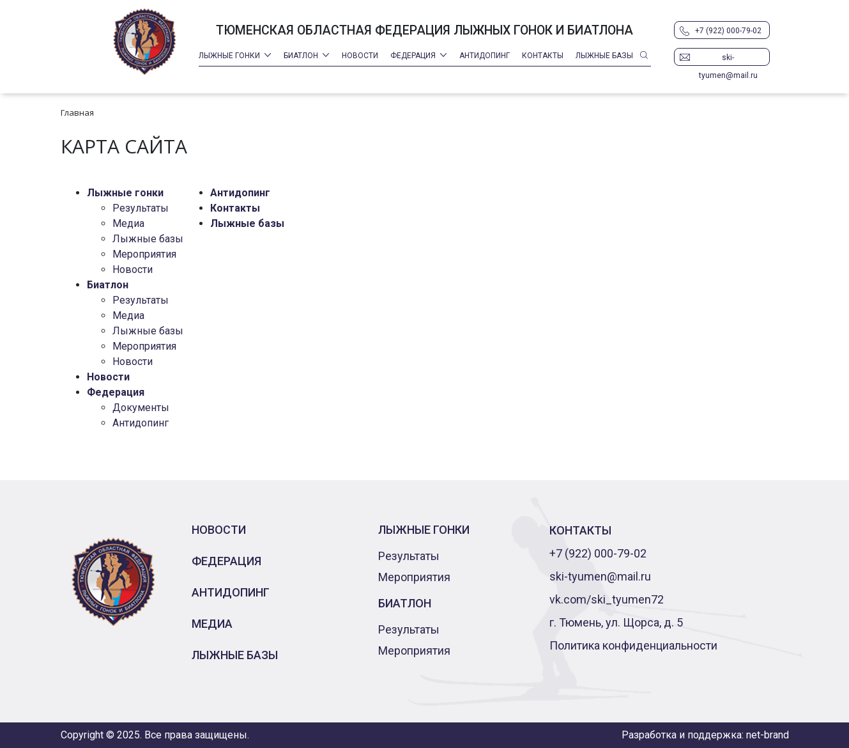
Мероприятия (144, 254)
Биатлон (301, 55)
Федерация (413, 55)
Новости (360, 55)
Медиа (128, 223)
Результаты (140, 208)
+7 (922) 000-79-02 (728, 30)
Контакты (542, 55)
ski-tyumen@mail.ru (728, 59)
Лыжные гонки (229, 55)
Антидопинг (484, 55)
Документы (140, 407)
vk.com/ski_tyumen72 (606, 599)
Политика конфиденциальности (633, 645)
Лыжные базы (604, 55)
